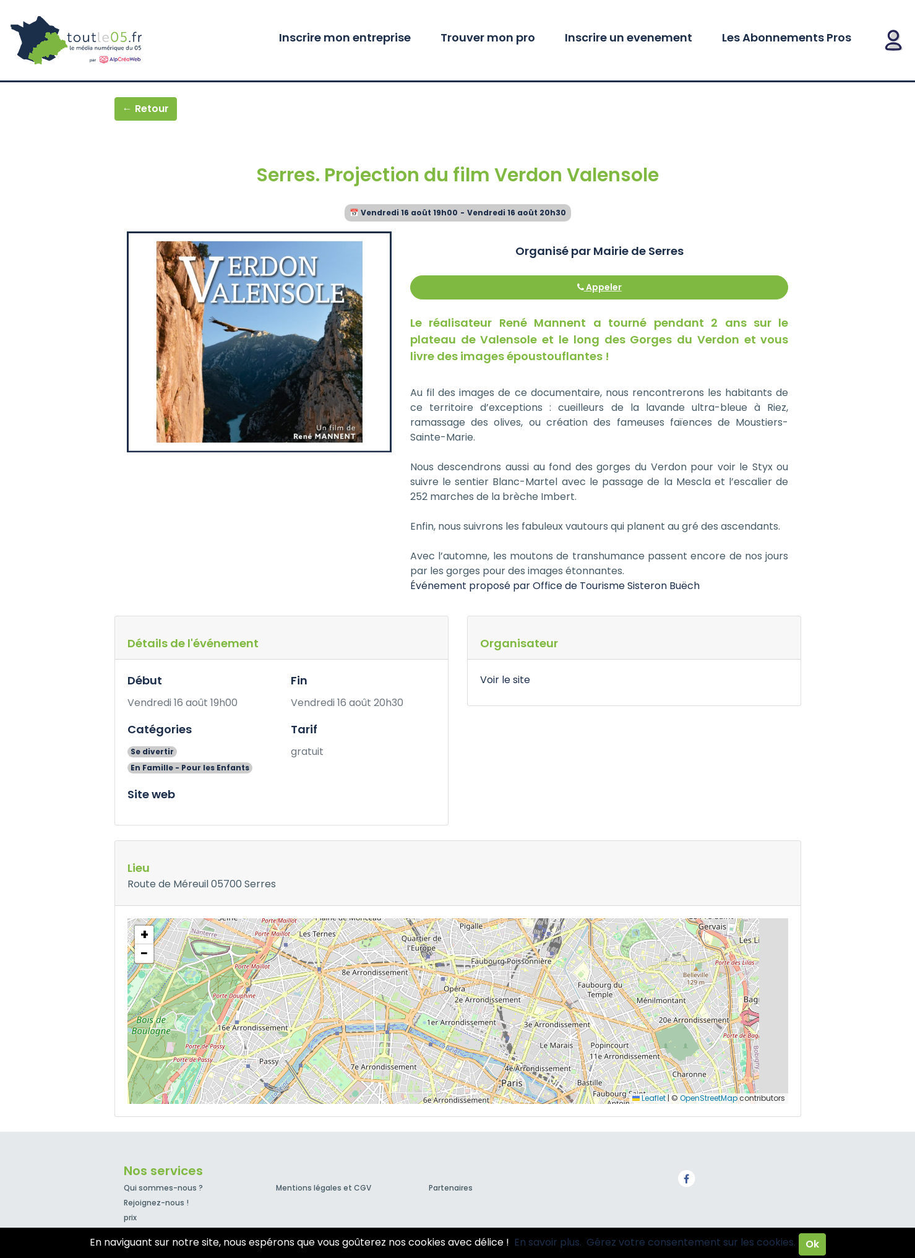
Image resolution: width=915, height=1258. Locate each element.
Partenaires (451, 1188)
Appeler (599, 287)
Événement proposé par (471, 586)
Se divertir (152, 751)
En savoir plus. (548, 1242)
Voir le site (505, 680)
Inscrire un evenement (628, 37)
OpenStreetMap (708, 1098)
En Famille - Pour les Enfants (190, 767)
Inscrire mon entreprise (345, 37)
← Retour (145, 108)
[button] (144, 935)
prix (130, 1217)
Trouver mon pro (487, 37)
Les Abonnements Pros (786, 37)
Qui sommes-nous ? (163, 1188)
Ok (812, 1244)
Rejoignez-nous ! (156, 1202)
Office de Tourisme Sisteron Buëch (616, 586)
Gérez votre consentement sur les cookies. (691, 1242)
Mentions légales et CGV (323, 1188)
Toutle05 (123, 40)
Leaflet (649, 1098)
